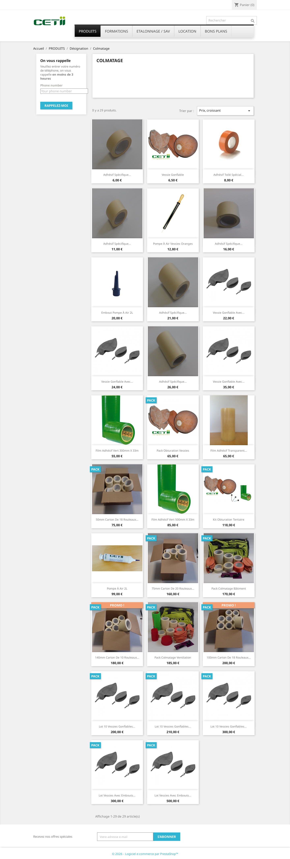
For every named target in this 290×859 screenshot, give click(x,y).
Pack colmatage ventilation (172, 657)
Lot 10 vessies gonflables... (117, 726)
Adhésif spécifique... (117, 175)
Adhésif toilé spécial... (228, 175)
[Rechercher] (231, 20)
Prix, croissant (225, 110)
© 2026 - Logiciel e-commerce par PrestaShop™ (145, 854)
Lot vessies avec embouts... (117, 795)
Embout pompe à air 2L (117, 312)
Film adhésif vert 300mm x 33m (117, 450)
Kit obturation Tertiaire (228, 519)
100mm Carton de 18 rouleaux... (229, 657)
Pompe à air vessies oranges (173, 244)
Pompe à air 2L (117, 588)
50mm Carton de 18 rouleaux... (117, 519)
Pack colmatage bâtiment (228, 588)
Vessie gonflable (173, 175)
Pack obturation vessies (173, 450)
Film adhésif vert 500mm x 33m (172, 519)
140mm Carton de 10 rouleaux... (117, 657)
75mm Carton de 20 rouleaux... (173, 588)
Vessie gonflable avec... (228, 312)
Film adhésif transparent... (228, 450)
